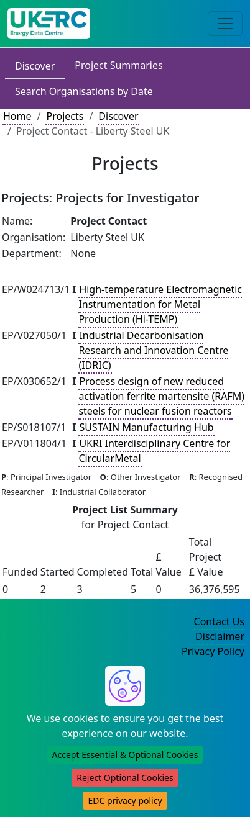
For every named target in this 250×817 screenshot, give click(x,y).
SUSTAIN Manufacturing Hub (146, 427)
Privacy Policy (213, 651)
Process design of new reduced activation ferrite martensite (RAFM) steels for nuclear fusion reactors (161, 396)
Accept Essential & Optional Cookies (125, 755)
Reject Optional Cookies (124, 777)
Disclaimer (219, 636)
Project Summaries (118, 65)
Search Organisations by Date (84, 91)
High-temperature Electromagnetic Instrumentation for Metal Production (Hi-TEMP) (160, 304)
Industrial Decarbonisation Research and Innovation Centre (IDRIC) (153, 350)
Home (17, 116)
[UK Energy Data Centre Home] (48, 23)
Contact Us (219, 621)
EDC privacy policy (125, 800)
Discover (35, 66)
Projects (64, 116)
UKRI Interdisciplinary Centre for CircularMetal (154, 450)
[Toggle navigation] (225, 23)
